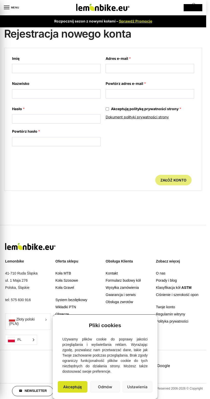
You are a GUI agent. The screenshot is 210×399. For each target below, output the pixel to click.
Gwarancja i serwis (121, 295)
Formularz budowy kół (123, 280)
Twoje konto (165, 307)
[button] (149, 323)
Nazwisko (20, 83)
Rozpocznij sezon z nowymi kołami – (103, 21)
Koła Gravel (65, 288)
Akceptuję (72, 386)
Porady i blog (166, 280)
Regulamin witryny (170, 314)
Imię (15, 58)
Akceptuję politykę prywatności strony (143, 109)
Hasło (18, 109)
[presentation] (48, 162)
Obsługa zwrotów (119, 302)
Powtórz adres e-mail (126, 83)
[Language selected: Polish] (21, 340)
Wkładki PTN (66, 307)
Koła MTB (63, 273)
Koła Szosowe (67, 280)
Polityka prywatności (172, 321)
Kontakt (112, 273)
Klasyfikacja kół (174, 288)
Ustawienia (137, 386)
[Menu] (11, 8)
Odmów (105, 386)
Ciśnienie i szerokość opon (177, 295)
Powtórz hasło (26, 131)
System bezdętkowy (71, 300)
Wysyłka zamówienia (122, 288)
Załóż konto (173, 180)
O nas (160, 273)
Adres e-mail (118, 58)
